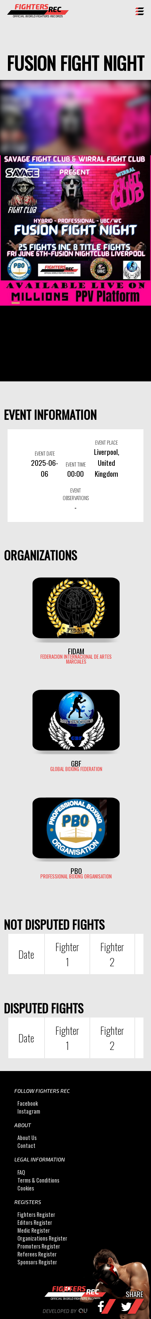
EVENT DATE (45, 453)
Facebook (27, 1103)
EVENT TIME (76, 464)
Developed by (76, 1311)
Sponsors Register (37, 1261)
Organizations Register (42, 1238)
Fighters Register (36, 1214)
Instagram (28, 1111)
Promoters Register (38, 1246)
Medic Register (33, 1230)
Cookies (25, 1188)
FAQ (21, 1172)
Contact (26, 1145)
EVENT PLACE (106, 442)
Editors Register (34, 1222)
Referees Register (37, 1254)
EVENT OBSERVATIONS (76, 494)
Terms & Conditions (38, 1180)
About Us (27, 1137)
